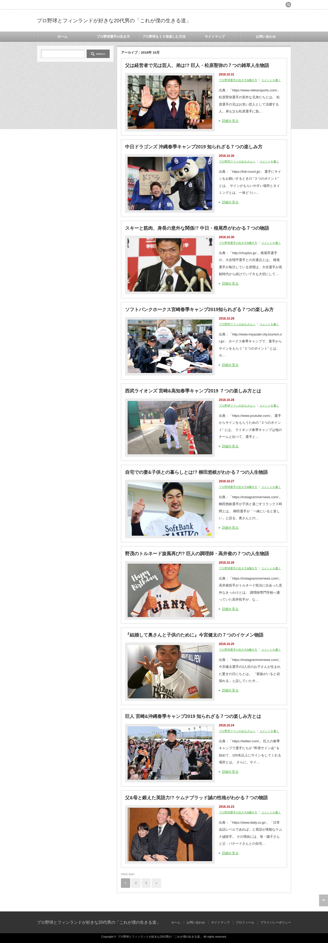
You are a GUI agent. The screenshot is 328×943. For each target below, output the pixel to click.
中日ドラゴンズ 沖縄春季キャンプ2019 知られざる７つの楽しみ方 (193, 146)
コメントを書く (271, 80)
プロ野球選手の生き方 (113, 37)
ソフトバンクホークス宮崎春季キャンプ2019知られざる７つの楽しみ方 (199, 309)
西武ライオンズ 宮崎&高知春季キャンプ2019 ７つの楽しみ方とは (193, 390)
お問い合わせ (266, 37)
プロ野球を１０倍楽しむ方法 (164, 37)
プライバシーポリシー (275, 922)
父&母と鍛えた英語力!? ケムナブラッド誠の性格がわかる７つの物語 (196, 797)
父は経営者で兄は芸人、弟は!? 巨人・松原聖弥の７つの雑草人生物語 (197, 65)
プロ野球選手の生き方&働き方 (238, 80)
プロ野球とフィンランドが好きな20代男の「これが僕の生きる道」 (114, 20)
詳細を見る (230, 121)
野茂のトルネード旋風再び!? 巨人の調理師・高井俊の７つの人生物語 (197, 553)
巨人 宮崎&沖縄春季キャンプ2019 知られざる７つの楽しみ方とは (193, 716)
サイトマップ (215, 37)
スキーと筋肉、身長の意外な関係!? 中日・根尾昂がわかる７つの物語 (197, 228)
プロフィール (245, 922)
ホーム (62, 37)
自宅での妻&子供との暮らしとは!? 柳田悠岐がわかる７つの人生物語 (196, 472)
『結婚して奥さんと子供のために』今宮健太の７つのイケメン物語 (194, 635)
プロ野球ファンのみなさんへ (237, 161)
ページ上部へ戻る (323, 900)
